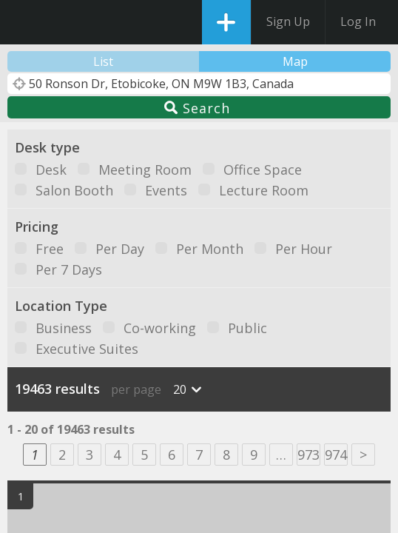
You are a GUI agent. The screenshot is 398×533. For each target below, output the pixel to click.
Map (295, 61)
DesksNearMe (24, 22)
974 (336, 454)
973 (308, 454)
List (103, 61)
